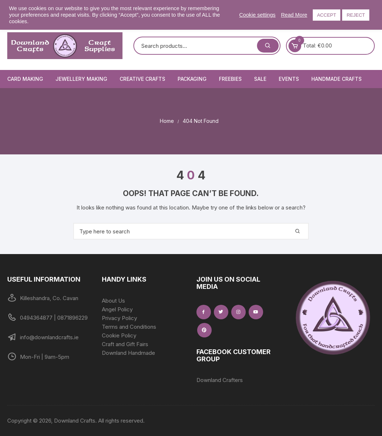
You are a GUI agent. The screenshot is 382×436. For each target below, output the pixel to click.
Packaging (192, 79)
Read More (294, 15)
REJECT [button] (355, 15)
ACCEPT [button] (326, 15)
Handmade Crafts (336, 79)
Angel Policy (117, 309)
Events (289, 79)
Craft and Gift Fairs (125, 344)
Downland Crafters (219, 380)
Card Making (25, 79)
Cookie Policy (119, 335)
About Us (113, 300)
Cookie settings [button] (257, 15)
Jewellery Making (81, 79)
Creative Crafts (142, 79)
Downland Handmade (128, 352)
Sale (260, 79)
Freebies (230, 79)
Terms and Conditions (129, 326)
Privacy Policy (119, 318)
